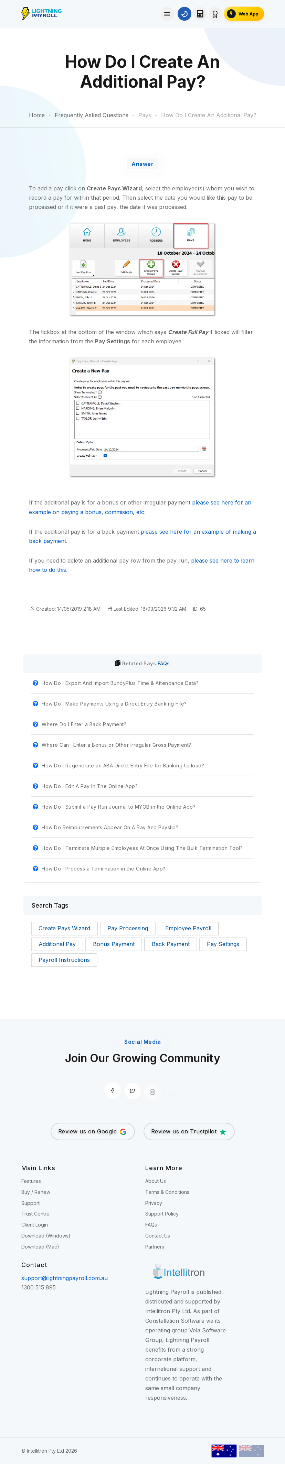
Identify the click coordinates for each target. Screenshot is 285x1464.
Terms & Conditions (167, 1192)
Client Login (34, 1225)
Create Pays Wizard (64, 928)
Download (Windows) (46, 1236)
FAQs (164, 663)
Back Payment (171, 944)
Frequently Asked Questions (91, 115)
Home (37, 115)
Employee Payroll (188, 928)
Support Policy (162, 1214)
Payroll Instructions (64, 959)
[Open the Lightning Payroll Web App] (244, 14)
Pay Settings (223, 944)
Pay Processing (127, 928)
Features (31, 1181)
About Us (155, 1181)
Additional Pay (57, 944)
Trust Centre (35, 1214)
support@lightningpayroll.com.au (64, 1278)
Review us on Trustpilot (189, 1132)
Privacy (153, 1203)
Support (30, 1203)
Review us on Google (92, 1132)
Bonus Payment (114, 944)
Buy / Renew (35, 1192)
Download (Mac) (40, 1247)
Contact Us (157, 1236)
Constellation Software (174, 1320)
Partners (154, 1247)
